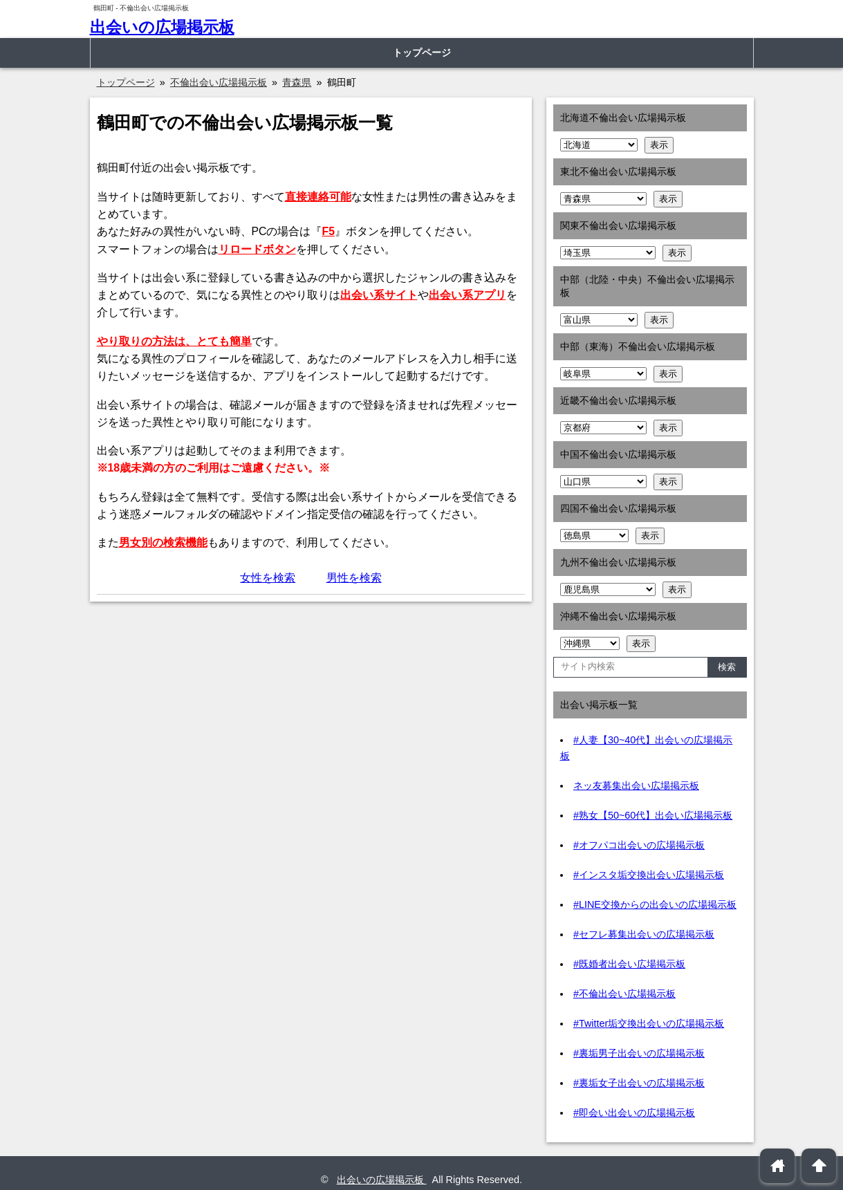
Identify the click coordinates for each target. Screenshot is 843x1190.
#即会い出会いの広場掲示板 (634, 1112)
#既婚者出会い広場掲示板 (629, 963)
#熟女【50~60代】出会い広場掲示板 (652, 815)
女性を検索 (267, 578)
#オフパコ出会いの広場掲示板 (639, 844)
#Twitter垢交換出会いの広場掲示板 (648, 1023)
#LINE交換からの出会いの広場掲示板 (655, 904)
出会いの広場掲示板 (162, 27)
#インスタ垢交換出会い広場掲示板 (648, 874)
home (777, 1165)
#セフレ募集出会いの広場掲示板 (643, 934)
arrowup (819, 1165)
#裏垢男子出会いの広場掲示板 (639, 1053)
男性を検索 (354, 578)
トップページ (422, 52)
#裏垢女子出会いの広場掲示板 (639, 1082)
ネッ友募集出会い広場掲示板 (636, 785)
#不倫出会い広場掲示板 (624, 993)
